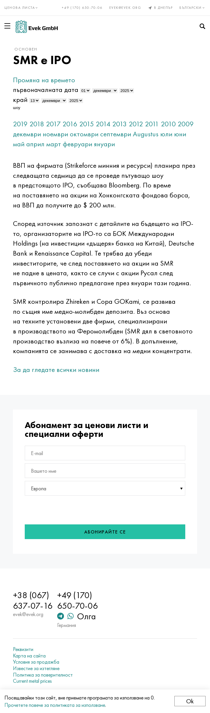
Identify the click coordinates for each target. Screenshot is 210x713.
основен (25, 49)
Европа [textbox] (38, 488)
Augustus (145, 133)
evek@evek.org (125, 7)
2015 (86, 123)
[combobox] (105, 488)
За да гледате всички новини (56, 369)
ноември (55, 133)
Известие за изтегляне (36, 668)
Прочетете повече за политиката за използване (54, 705)
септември (115, 133)
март (53, 143)
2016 (69, 123)
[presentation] (69, 510)
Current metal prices (32, 681)
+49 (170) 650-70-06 (82, 7)
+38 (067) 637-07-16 (32, 600)
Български (192, 7)
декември (27, 133)
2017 (53, 123)
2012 (136, 123)
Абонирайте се (105, 532)
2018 (36, 123)
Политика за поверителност (43, 675)
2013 (119, 123)
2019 (20, 123)
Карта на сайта (29, 655)
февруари (77, 143)
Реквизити (23, 649)
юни (180, 133)
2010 (168, 123)
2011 (152, 123)
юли (166, 133)
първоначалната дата (45, 89)
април (35, 143)
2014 (103, 123)
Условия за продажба (36, 662)
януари (104, 143)
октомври (84, 133)
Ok (190, 701)
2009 (186, 123)
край (20, 99)
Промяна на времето (44, 79)
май (18, 143)
